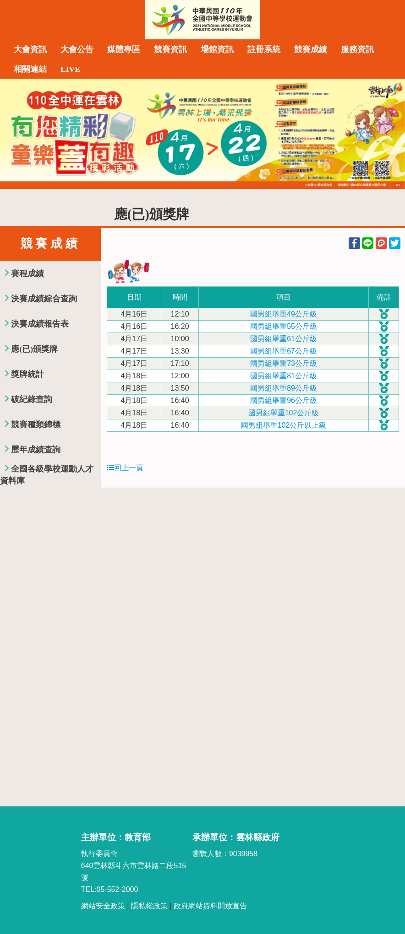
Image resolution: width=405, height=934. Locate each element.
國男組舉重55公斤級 (283, 326)
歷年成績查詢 (35, 449)
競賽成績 (310, 49)
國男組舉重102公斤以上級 (284, 425)
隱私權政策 (149, 906)
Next (389, 133)
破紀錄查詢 (31, 399)
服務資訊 (357, 49)
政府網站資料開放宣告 (210, 906)
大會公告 (76, 49)
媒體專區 (123, 49)
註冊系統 (263, 49)
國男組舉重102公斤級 (283, 413)
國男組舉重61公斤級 (283, 339)
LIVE (70, 69)
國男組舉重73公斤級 (283, 363)
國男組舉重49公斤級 (283, 314)
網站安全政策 (103, 906)
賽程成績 (27, 273)
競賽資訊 (170, 49)
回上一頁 (125, 468)
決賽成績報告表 (40, 323)
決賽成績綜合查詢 (44, 298)
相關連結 (30, 69)
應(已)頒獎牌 (34, 349)
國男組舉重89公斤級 (283, 388)
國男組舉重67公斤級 (283, 351)
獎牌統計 (27, 374)
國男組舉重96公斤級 (283, 400)
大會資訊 (30, 49)
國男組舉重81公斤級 (283, 376)
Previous (16, 133)
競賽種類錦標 (35, 424)
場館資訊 (217, 49)
